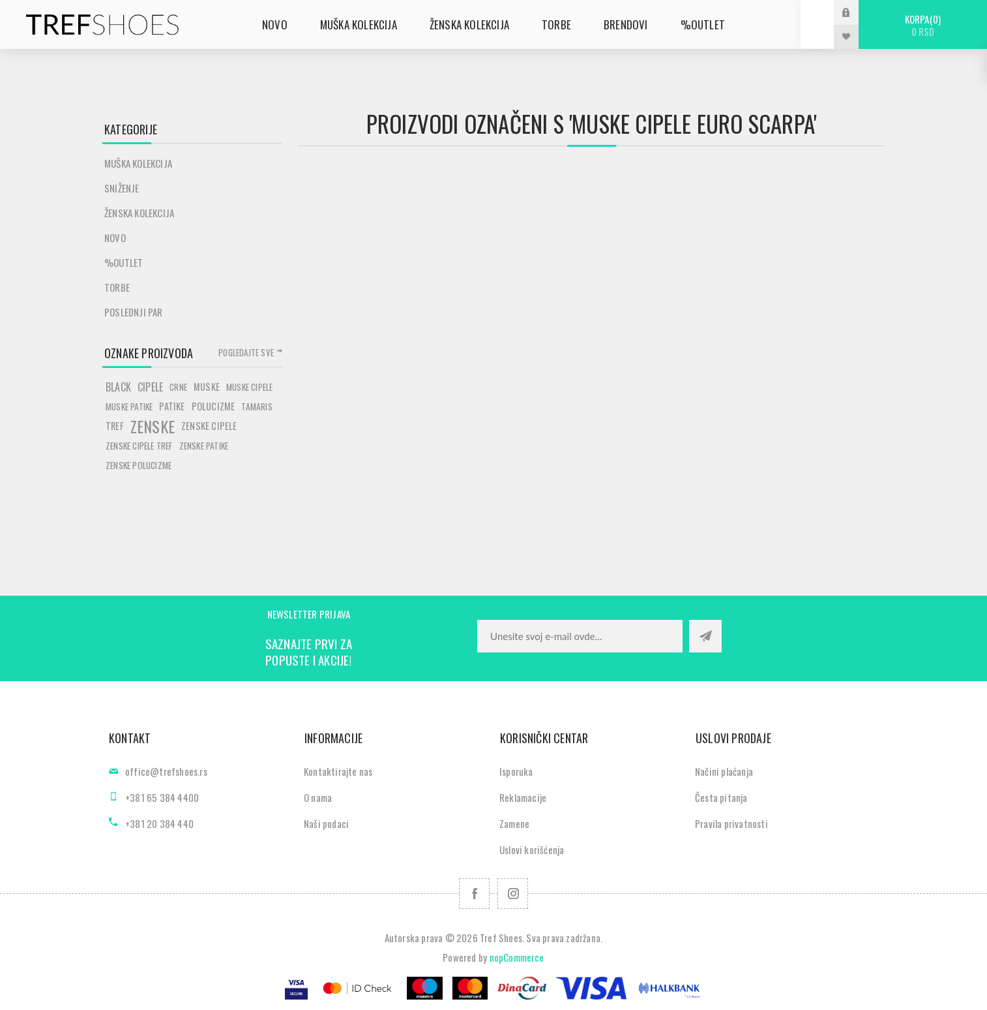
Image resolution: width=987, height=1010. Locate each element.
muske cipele (249, 386)
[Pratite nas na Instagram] (512, 893)
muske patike (129, 406)
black (118, 387)
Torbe (117, 287)
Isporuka (516, 771)
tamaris (256, 406)
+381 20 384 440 (159, 823)
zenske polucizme (138, 465)
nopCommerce (517, 957)
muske (207, 386)
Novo (115, 237)
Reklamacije (522, 797)
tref (115, 426)
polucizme (213, 406)
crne (178, 386)
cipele (150, 387)
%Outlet (123, 262)
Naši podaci (326, 823)
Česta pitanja (721, 797)
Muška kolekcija (138, 163)
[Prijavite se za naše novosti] (580, 636)
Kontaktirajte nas (338, 771)
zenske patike (204, 445)
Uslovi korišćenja (531, 849)
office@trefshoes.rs (166, 771)
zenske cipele (209, 426)
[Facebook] (474, 893)
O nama (318, 797)
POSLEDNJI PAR (133, 312)
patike (171, 406)
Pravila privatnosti (731, 823)
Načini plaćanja (724, 771)
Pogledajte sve (246, 352)
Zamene (514, 823)
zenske (152, 426)
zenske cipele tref (139, 445)
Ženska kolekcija (139, 213)
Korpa (923, 25)
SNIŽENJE (122, 188)
